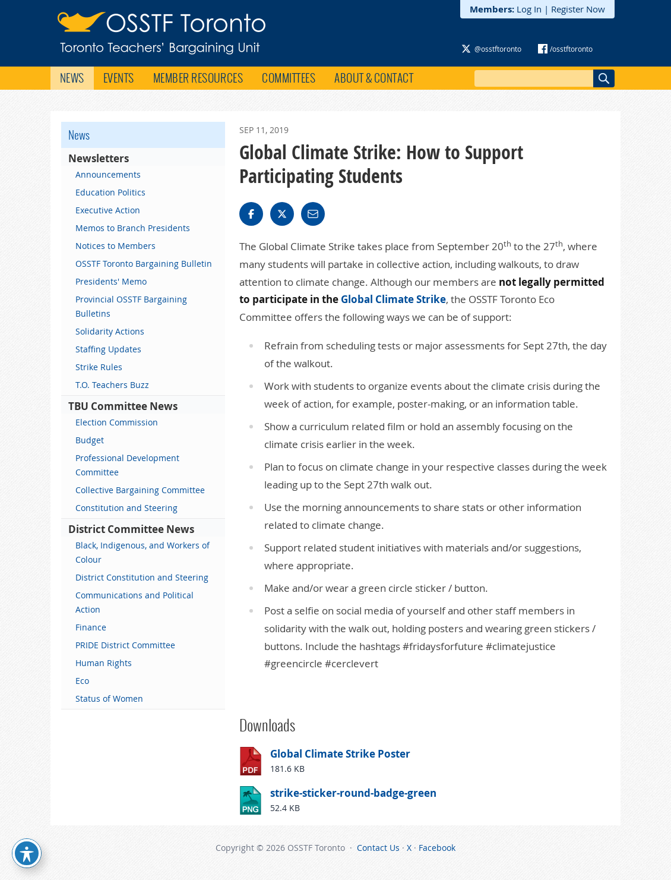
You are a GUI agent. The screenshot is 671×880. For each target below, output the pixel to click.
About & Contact (373, 78)
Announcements (108, 174)
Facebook (437, 847)
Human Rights (103, 662)
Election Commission (116, 422)
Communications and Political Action (134, 602)
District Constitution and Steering (141, 577)
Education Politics (110, 192)
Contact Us (378, 847)
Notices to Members (115, 245)
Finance (90, 627)
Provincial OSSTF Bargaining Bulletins (131, 306)
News (72, 78)
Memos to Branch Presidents (132, 228)
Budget (89, 440)
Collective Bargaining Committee (140, 490)
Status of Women (109, 698)
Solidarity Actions (109, 331)
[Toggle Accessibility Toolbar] (26, 853)
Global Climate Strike (393, 299)
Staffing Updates (108, 349)
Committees (288, 78)
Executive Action (107, 210)
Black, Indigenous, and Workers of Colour (142, 552)
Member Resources (198, 78)
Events (118, 78)
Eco (82, 680)
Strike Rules (98, 367)
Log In (529, 9)
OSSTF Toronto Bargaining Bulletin (143, 263)
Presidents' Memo (111, 281)
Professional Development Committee (127, 465)
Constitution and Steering (126, 507)
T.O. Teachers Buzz (112, 384)
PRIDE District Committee (125, 645)
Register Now (578, 9)
